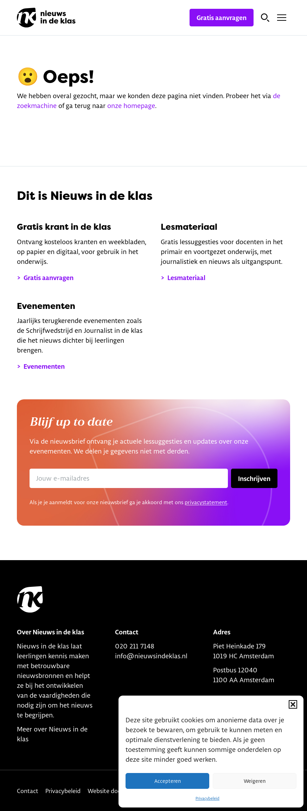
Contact (27, 790)
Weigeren (255, 781)
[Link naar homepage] (46, 18)
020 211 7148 (134, 646)
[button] (292, 704)
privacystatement (206, 502)
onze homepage (131, 105)
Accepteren (167, 781)
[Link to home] (30, 599)
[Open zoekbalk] (265, 17)
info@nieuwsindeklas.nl (151, 656)
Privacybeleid (207, 798)
